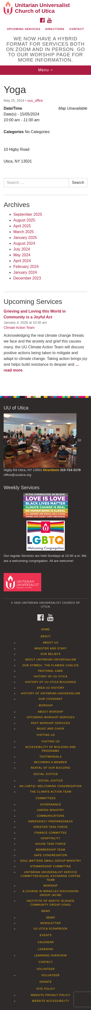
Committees (46, 798)
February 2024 (26, 267)
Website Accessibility (50, 1000)
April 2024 (22, 261)
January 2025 (25, 238)
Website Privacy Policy (51, 995)
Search (78, 182)
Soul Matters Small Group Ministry (50, 860)
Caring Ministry (50, 810)
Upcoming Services (23, 29)
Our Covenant (51, 698)
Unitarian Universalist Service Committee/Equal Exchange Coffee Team (51, 876)
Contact (76, 29)
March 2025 (23, 232)
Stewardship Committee (50, 866)
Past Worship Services (50, 723)
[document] (45, 233)
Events (46, 935)
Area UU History (51, 687)
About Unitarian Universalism (50, 659)
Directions (55, 29)
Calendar (46, 942)
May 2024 (21, 255)
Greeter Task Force (50, 826)
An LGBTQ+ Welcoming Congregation (50, 786)
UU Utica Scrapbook (50, 928)
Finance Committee (50, 832)
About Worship (50, 711)
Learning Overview (50, 955)
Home (45, 629)
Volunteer (46, 968)
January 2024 (25, 272)
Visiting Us (46, 734)
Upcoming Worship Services (50, 717)
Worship (46, 705)
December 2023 (27, 278)
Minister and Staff (51, 648)
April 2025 (22, 226)
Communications (51, 815)
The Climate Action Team (50, 791)
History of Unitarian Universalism (50, 693)
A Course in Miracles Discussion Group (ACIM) (50, 893)
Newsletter (50, 923)
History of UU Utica (50, 676)
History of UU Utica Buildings (50, 681)
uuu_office (35, 100)
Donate (46, 981)
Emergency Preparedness (50, 821)
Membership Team (50, 849)
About (46, 636)
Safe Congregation (50, 855)
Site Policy (45, 988)
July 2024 (21, 249)
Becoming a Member (50, 762)
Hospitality (50, 838)
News (45, 911)
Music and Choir (51, 728)
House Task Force (50, 843)
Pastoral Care (50, 670)
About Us (50, 642)
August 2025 (24, 220)
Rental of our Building (50, 767)
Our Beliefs (51, 653)
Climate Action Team (19, 328)
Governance (50, 804)
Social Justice (45, 774)
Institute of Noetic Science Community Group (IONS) (50, 902)
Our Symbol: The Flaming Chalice (50, 665)
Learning (46, 949)
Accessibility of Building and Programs (50, 748)
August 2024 (24, 243)
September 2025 (27, 214)
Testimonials (51, 756)
